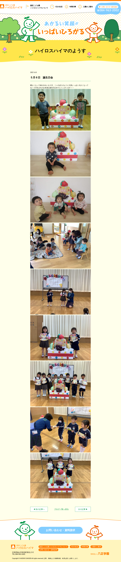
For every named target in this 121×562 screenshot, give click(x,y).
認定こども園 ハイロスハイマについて (39, 7)
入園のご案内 (88, 7)
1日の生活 (58, 7)
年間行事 (72, 7)
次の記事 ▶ (83, 509)
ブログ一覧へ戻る (61, 509)
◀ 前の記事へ (39, 509)
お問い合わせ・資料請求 (60, 530)
